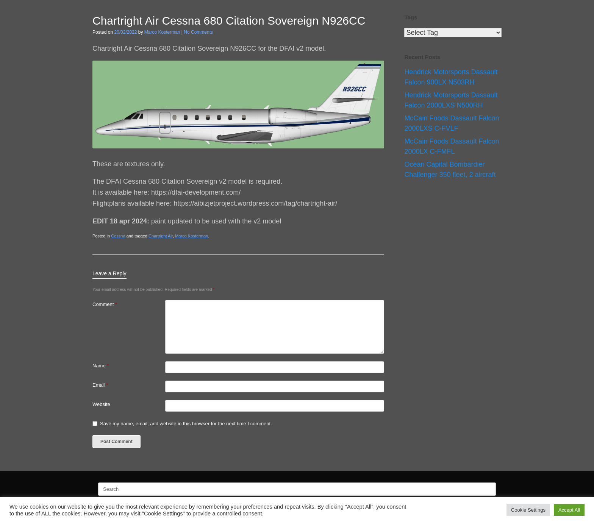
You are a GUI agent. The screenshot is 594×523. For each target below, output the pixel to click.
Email (100, 385)
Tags (410, 17)
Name (100, 365)
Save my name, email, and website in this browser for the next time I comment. (186, 423)
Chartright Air (160, 236)
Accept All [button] (569, 510)
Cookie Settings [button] (528, 510)
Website (101, 404)
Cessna (118, 236)
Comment (104, 304)
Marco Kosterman (162, 32)
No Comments (198, 32)
